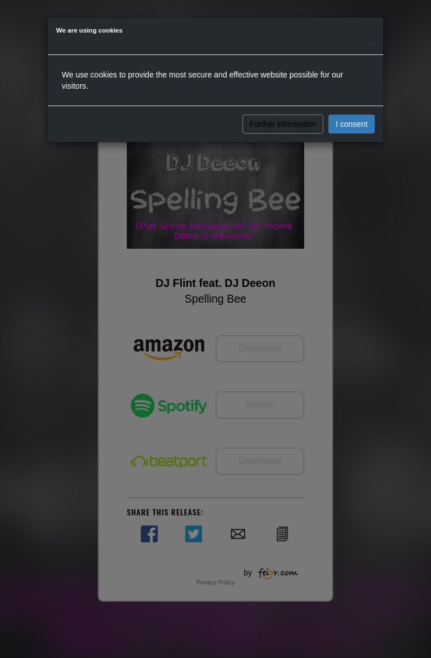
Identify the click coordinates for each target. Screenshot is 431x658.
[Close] (371, 40)
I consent (352, 124)
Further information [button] (283, 124)
